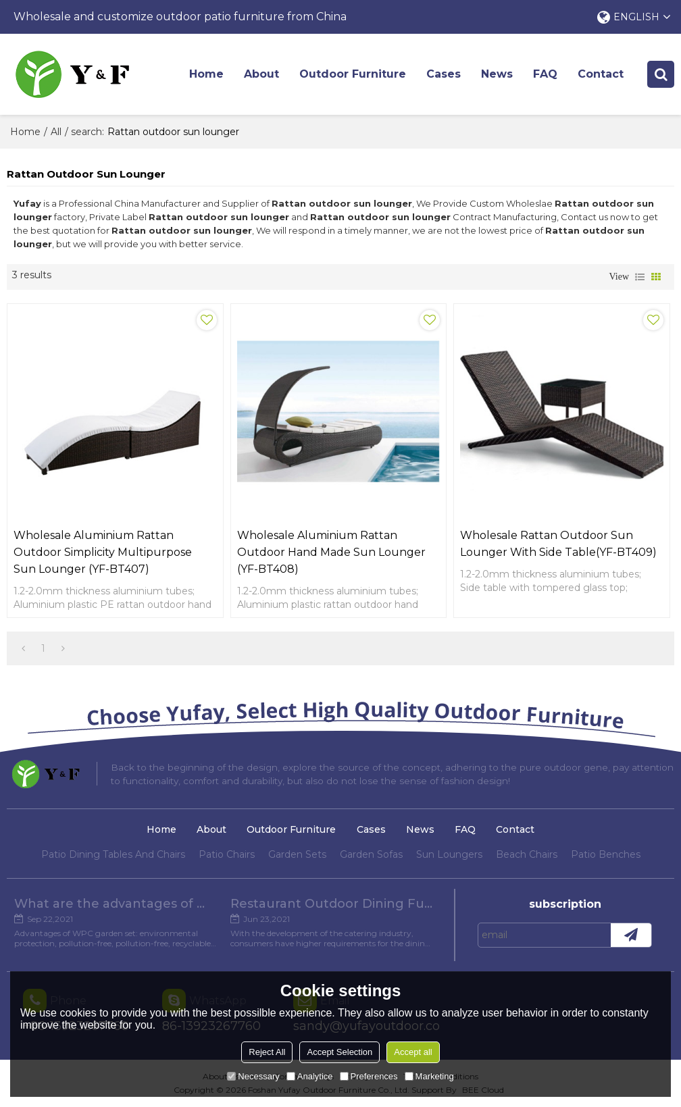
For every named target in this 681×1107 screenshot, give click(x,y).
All (56, 132)
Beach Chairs (526, 854)
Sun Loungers (449, 854)
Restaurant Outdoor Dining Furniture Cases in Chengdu (331, 903)
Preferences (369, 1076)
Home (206, 74)
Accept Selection (339, 1052)
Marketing (429, 1076)
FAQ (545, 74)
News (497, 74)
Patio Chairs (227, 854)
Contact (601, 74)
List (640, 277)
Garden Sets (297, 854)
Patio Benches (605, 854)
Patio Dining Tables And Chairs (113, 854)
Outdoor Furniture (352, 74)
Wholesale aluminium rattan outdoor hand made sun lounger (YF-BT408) (331, 552)
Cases (443, 74)
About (261, 74)
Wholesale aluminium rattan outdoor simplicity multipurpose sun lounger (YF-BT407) (103, 552)
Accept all (413, 1052)
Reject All (267, 1052)
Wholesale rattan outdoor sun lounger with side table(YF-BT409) (558, 544)
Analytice (309, 1076)
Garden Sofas (371, 854)
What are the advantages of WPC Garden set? (115, 903)
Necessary (253, 1076)
